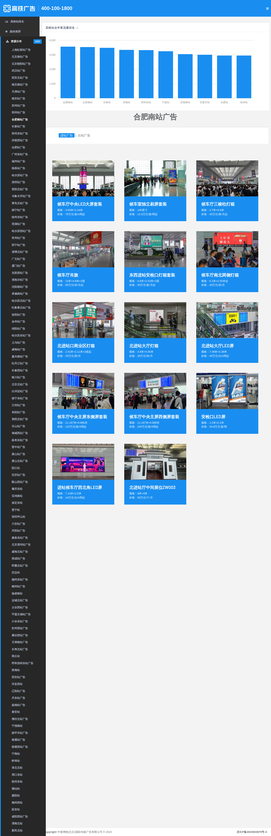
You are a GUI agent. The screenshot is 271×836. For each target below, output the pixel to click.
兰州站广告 (18, 405)
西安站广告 (18, 677)
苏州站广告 (18, 105)
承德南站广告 (20, 293)
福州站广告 (18, 161)
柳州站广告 (18, 586)
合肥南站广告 (20, 119)
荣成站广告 (18, 558)
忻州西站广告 (20, 628)
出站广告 (90, 135)
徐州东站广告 (20, 217)
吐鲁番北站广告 (21, 307)
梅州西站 (17, 802)
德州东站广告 (20, 579)
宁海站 (16, 753)
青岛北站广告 (20, 203)
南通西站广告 (20, 746)
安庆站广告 (18, 474)
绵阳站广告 (18, 328)
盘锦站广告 (18, 705)
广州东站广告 (20, 154)
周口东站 (17, 774)
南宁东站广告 (20, 398)
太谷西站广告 (20, 607)
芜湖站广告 (18, 224)
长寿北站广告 (20, 649)
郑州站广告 (18, 112)
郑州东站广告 (20, 133)
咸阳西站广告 (20, 816)
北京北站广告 (20, 384)
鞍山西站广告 (20, 482)
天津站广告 (18, 91)
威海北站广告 (20, 551)
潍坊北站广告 (20, 719)
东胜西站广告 (20, 272)
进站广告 (73, 135)
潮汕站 (16, 788)
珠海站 (16, 670)
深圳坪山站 (18, 516)
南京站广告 (18, 98)
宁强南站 (17, 725)
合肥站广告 (18, 147)
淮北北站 (17, 767)
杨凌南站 (17, 593)
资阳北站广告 (20, 419)
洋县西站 (17, 684)
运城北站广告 (20, 600)
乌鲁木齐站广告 (21, 196)
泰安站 (16, 711)
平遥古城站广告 (21, 614)
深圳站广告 (18, 182)
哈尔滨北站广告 (21, 300)
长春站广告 (18, 126)
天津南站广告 (20, 642)
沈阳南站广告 (20, 286)
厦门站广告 (18, 265)
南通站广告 (18, 739)
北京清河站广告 (21, 544)
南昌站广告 (18, 168)
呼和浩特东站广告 (22, 663)
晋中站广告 (18, 447)
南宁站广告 (18, 210)
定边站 (16, 572)
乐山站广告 (18, 426)
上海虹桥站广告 (21, 49)
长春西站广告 (20, 370)
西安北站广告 (20, 77)
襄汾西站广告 (20, 635)
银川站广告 (18, 377)
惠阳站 (16, 795)
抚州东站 (17, 781)
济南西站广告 (20, 140)
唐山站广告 (18, 454)
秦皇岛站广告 (20, 537)
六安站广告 (18, 523)
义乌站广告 (18, 342)
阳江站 (16, 468)
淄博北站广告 (20, 251)
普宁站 (16, 509)
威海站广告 (18, 349)
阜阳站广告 (18, 412)
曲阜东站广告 (20, 440)
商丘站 (16, 656)
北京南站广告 (20, 56)
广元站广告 (18, 258)
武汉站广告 (18, 70)
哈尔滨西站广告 (21, 231)
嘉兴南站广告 (20, 356)
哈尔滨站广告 (20, 175)
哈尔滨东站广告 (21, 335)
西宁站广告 (18, 245)
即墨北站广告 (20, 565)
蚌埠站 (16, 760)
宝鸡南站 (17, 495)
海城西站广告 (20, 433)
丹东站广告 (18, 698)
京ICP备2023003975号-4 (252, 832)
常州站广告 (18, 237)
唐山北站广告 (20, 461)
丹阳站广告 (18, 530)
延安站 (16, 809)
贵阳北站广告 (20, 189)
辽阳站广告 (18, 691)
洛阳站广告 (18, 314)
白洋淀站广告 (20, 391)
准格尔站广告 (20, 279)
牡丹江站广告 (20, 363)
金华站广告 (18, 321)
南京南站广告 (20, 84)
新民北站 (17, 830)
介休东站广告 (20, 621)
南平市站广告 (20, 732)
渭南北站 (17, 823)
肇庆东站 (17, 488)
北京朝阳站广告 (21, 63)
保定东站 (17, 502)
